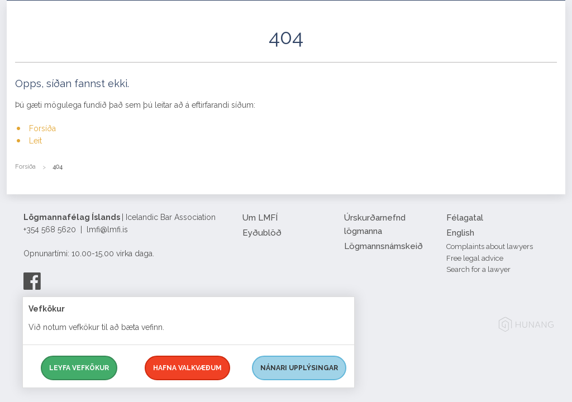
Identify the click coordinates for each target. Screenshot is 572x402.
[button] (548, 49)
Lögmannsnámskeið (383, 246)
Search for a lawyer (478, 269)
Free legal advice (474, 258)
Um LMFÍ (260, 218)
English (460, 233)
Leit (35, 140)
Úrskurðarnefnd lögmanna (375, 224)
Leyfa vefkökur (79, 368)
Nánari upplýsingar (299, 368)
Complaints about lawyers (489, 246)
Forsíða (42, 128)
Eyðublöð (262, 233)
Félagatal (464, 218)
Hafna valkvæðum (187, 368)
